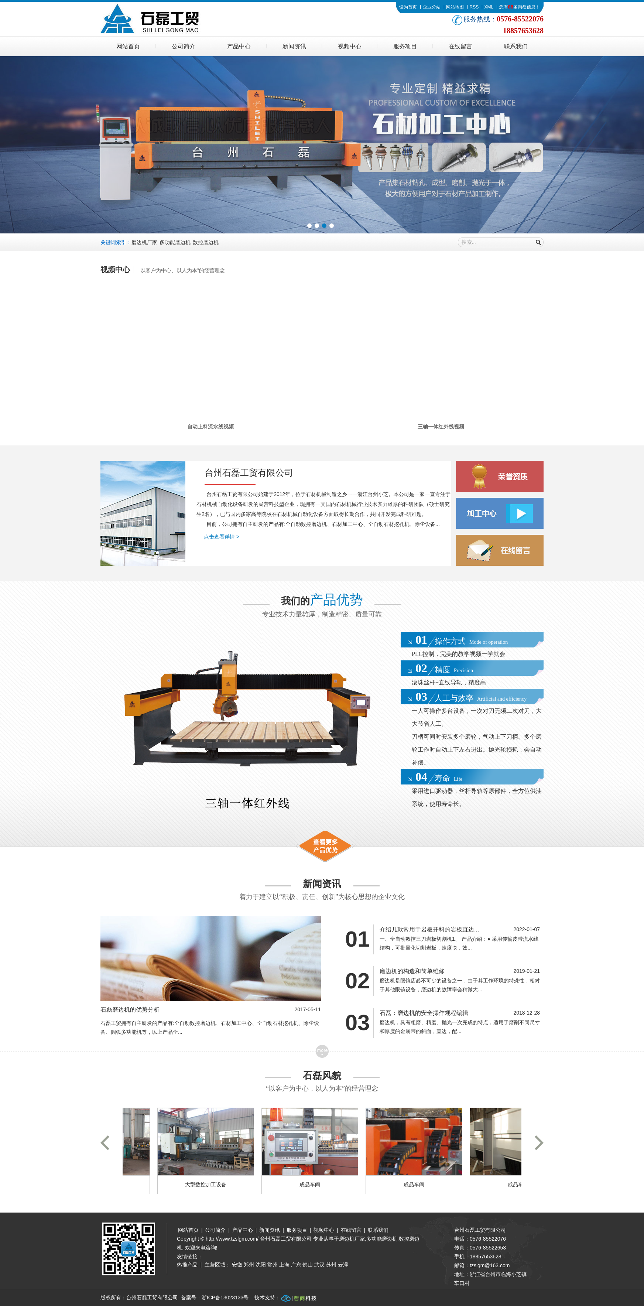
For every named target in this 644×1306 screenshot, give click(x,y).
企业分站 (432, 7)
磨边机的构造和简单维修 (412, 971)
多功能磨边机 (175, 242)
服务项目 (405, 46)
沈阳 (261, 1265)
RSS (474, 7)
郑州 (249, 1265)
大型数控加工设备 (207, 1184)
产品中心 (239, 46)
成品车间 (311, 1184)
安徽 (237, 1265)
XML (489, 7)
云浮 (343, 1265)
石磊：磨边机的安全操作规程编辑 (424, 1013)
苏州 (331, 1265)
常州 (272, 1265)
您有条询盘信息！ (519, 7)
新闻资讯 (294, 46)
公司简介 (183, 46)
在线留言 (460, 46)
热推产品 (187, 1265)
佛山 (307, 1265)
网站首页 (128, 46)
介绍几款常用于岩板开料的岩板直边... (429, 929)
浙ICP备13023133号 (225, 1297)
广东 (296, 1265)
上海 (284, 1265)
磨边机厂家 (144, 242)
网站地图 (455, 7)
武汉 (319, 1265)
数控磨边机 (206, 242)
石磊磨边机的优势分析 (130, 1009)
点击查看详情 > (221, 537)
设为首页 (408, 7)
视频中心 (350, 46)
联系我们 (516, 46)
